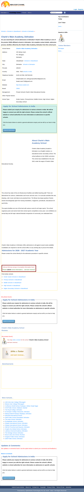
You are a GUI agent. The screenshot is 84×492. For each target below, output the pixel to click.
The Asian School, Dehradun (13, 419)
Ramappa (61, 48)
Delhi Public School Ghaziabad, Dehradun (17, 417)
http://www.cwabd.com (22, 85)
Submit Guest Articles (18, 487)
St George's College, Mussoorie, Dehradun (17, 411)
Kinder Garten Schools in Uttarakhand (14, 277)
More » (30, 12)
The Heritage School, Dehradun (14, 433)
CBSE (18, 88)
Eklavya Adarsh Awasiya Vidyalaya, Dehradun (18, 413)
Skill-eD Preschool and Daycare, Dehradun (17, 427)
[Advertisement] (32, 21)
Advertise (68, 487)
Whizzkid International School (13, 415)
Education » (4, 12)
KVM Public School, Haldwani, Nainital (16, 408)
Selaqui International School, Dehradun (16, 423)
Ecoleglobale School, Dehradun (14, 421)
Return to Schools (6, 453)
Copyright (43, 487)
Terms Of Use (60, 487)
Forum (24, 12)
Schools (3, 31)
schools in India (27, 71)
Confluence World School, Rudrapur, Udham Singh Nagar (21, 406)
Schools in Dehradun (28, 31)
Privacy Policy (51, 487)
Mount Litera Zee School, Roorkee (15, 434)
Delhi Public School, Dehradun (14, 438)
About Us (28, 487)
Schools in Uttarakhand (13, 31)
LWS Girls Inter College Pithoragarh (15, 402)
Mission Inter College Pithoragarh (14, 404)
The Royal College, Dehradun (13, 410)
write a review (16, 340)
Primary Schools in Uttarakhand (13, 279)
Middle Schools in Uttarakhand (12, 282)
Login (75, 9)
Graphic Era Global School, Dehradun (16, 429)
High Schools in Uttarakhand (12, 285)
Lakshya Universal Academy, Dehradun (16, 431)
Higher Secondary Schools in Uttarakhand (16, 288)
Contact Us (35, 487)
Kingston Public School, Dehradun (15, 436)
